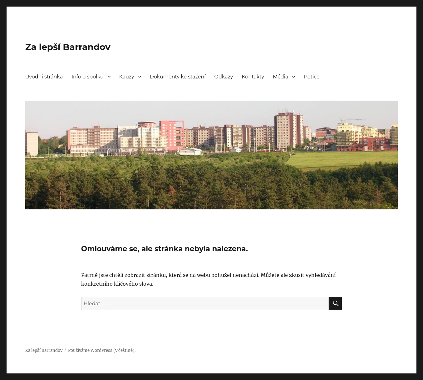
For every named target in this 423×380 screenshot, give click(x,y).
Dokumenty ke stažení (178, 77)
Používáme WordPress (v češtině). (101, 350)
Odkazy (223, 77)
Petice (311, 77)
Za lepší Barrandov (68, 47)
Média (280, 77)
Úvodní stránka (44, 77)
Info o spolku (87, 77)
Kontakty (253, 77)
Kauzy (126, 77)
